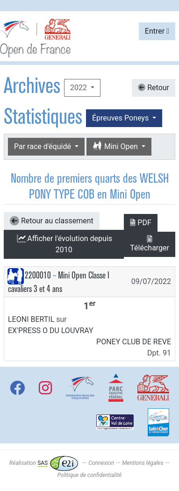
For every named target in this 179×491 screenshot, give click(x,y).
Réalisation (43, 463)
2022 (79, 87)
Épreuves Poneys (121, 118)
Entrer (157, 31)
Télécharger (149, 243)
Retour (153, 87)
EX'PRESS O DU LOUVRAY (50, 330)
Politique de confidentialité (89, 475)
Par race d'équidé (43, 146)
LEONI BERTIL (31, 319)
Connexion (101, 463)
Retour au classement (51, 221)
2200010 (38, 275)
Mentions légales (142, 463)
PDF (140, 222)
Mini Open (116, 146)
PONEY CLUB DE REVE (133, 341)
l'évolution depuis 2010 (63, 244)
